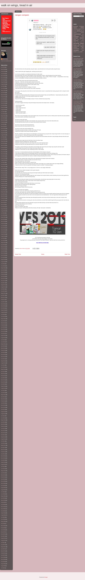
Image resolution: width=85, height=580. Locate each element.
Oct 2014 (3, 358)
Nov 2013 (3, 382)
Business (75, 26)
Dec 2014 (3, 354)
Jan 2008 (3, 529)
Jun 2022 (3, 164)
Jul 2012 (3, 415)
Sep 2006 (3, 563)
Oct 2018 (3, 257)
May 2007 (3, 546)
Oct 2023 (3, 130)
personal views (78, 43)
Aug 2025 (3, 84)
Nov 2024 (3, 103)
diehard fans (81, 29)
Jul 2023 (3, 137)
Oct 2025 (3, 80)
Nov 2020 (3, 204)
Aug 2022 (3, 160)
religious (82, 46)
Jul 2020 (3, 213)
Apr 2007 (3, 548)
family (78, 30)
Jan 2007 (3, 555)
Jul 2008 (3, 517)
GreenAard (77, 34)
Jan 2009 (3, 504)
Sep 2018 (3, 259)
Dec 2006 (3, 557)
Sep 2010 (3, 462)
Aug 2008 (3, 515)
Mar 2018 (3, 272)
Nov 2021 (3, 179)
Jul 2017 (3, 289)
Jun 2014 (3, 367)
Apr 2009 (3, 498)
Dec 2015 (3, 329)
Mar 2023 (3, 145)
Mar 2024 (3, 120)
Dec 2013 (3, 379)
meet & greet (80, 39)
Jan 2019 (3, 251)
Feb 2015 (3, 350)
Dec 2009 (3, 481)
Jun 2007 (3, 544)
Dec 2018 (3, 253)
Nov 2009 (3, 483)
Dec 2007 (3, 532)
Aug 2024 (3, 109)
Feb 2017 (3, 299)
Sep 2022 (3, 158)
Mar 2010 (3, 475)
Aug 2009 (3, 489)
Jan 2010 (3, 479)
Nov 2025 (3, 77)
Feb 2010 (3, 477)
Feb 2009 (3, 502)
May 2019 (3, 242)
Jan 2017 (3, 301)
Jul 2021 (3, 187)
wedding (78, 51)
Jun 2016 (3, 316)
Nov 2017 (3, 280)
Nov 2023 (3, 128)
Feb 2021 (3, 198)
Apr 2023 (3, 143)
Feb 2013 (3, 401)
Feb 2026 (3, 71)
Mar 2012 (3, 424)
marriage (75, 38)
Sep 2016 (3, 310)
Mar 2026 (3, 69)
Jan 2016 (3, 327)
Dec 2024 (3, 101)
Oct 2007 (3, 536)
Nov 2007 (3, 534)
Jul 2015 (3, 339)
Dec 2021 (3, 177)
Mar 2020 (3, 221)
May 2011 (3, 445)
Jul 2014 (3, 365)
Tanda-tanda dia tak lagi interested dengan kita (78, 59)
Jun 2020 (3, 215)
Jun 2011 (3, 443)
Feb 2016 (3, 325)
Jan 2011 (3, 453)
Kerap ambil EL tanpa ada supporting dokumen (78, 91)
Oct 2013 (3, 384)
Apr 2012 (3, 422)
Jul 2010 (3, 466)
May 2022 (3, 166)
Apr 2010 (3, 472)
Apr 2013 (3, 396)
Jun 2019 (3, 240)
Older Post (67, 254)
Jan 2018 (3, 276)
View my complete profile (6, 60)
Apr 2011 (3, 447)
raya (83, 44)
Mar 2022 (3, 170)
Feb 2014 (3, 375)
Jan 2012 (3, 428)
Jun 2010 (3, 468)
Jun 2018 (3, 265)
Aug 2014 (3, 363)
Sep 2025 (3, 82)
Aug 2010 (3, 464)
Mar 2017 (3, 297)
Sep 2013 (3, 386)
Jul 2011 (3, 441)
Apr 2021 (3, 194)
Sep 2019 (3, 234)
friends (82, 32)
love (83, 36)
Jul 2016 (3, 314)
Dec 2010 (3, 455)
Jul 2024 (3, 111)
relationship (76, 46)
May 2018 (3, 267)
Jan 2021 (3, 200)
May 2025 (3, 90)
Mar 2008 (3, 525)
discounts (75, 30)
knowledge (76, 36)
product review (77, 44)
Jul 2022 (3, 162)
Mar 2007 (3, 551)
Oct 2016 (3, 308)
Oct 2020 (3, 206)
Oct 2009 (3, 485)
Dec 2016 (3, 303)
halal (83, 34)
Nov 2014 (3, 356)
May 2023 (3, 141)
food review (79, 31)
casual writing (78, 27)
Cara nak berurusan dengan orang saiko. (77, 69)
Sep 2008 (3, 512)
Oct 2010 (3, 460)
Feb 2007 (3, 553)
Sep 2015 (3, 335)
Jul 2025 (3, 86)
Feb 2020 (3, 223)
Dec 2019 (3, 227)
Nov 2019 (3, 229)
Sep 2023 (3, 132)
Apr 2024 (3, 117)
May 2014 (3, 369)
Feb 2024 (3, 122)
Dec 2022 (3, 151)
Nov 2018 (3, 255)
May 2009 (3, 496)
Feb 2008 (3, 527)
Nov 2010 (3, 458)
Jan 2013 (3, 403)
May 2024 (3, 115)
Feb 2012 (3, 426)
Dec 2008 (3, 506)
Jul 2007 (3, 542)
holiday (82, 35)
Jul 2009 (3, 491)
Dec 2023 (3, 126)
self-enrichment (78, 48)
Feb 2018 (3, 274)
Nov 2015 (3, 331)
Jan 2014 (3, 377)
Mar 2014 (3, 373)
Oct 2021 (3, 181)
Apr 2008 (3, 523)
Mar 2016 (3, 322)
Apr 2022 (3, 168)
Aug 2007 (3, 540)
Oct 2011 (3, 434)
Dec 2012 (3, 405)
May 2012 (3, 420)
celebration (75, 29)
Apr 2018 (3, 270)
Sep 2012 (3, 411)
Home (42, 254)
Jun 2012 (3, 417)
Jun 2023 (3, 139)
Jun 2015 (3, 341)
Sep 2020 (3, 208)
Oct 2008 (3, 510)
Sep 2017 (3, 284)
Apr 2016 (3, 320)
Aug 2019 (3, 236)
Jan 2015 (3, 352)
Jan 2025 (3, 98)
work (81, 51)
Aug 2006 (3, 565)
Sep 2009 (3, 487)
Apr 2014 (3, 371)
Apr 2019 (3, 244)
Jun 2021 (3, 189)
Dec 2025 (3, 75)
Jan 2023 (3, 149)
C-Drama (81, 26)
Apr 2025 (3, 92)
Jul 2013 (3, 390)
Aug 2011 (3, 439)
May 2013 (3, 394)
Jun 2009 (3, 493)
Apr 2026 (3, 67)
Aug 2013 (3, 388)
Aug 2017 (3, 287)
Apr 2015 (3, 346)
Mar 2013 (3, 398)
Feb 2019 (3, 248)
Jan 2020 (3, 225)
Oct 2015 (3, 333)
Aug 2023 (3, 134)
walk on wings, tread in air (16, 5)
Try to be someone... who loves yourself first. (78, 80)
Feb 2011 (3, 451)
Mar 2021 (3, 196)
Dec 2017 (3, 278)
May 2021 (3, 191)
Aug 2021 (3, 185)
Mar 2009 (3, 500)
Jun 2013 (3, 392)
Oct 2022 (3, 156)
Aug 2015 (3, 337)
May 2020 (3, 217)
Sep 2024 (3, 107)
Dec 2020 (3, 202)
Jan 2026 (3, 73)
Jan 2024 (3, 124)
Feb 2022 (3, 172)
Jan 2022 (3, 175)
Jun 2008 (3, 519)
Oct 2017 (3, 282)
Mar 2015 (3, 348)
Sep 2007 (3, 538)
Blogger (46, 577)
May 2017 (3, 293)
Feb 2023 (3, 147)
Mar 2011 (3, 449)
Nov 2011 (3, 432)
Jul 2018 (3, 263)
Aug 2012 (3, 413)
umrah (82, 48)
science (75, 47)
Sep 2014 (3, 360)
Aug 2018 (3, 261)
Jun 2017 (3, 291)
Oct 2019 (3, 232)
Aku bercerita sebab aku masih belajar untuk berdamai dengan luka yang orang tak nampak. (78, 102)
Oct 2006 (3, 561)
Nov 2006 (3, 559)
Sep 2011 (3, 436)
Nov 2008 (3, 508)
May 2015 (3, 344)
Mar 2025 (3, 94)
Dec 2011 (3, 430)
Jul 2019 (3, 238)
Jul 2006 (3, 567)
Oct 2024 (3, 105)
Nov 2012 (3, 407)
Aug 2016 (3, 312)
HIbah (74, 35)
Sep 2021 (3, 183)
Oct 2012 (3, 409)
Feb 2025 (3, 96)
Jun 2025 (3, 88)
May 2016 (3, 318)
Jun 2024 (3, 113)
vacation (76, 50)
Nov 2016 (3, 305)
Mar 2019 (3, 246)
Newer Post (18, 254)
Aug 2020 (3, 210)
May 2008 (3, 521)
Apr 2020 (3, 219)
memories (75, 40)
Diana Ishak (5, 59)
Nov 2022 (3, 153)
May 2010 (3, 470)
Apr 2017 (3, 295)
